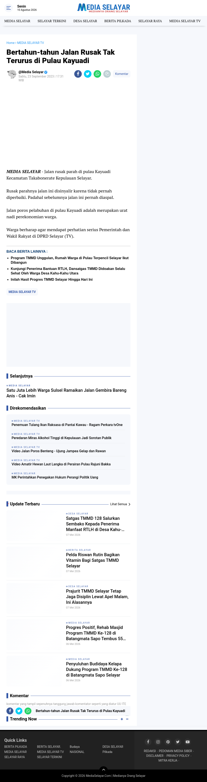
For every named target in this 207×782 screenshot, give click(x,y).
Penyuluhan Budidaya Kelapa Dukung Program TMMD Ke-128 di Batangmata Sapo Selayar (96, 669)
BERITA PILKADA (117, 21)
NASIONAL (77, 752)
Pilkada (107, 752)
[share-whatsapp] (97, 74)
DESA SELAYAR (85, 21)
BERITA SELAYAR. (49, 746)
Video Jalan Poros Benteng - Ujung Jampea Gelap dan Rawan (59, 451)
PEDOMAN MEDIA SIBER (175, 751)
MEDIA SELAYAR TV (185, 21)
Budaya (75, 746)
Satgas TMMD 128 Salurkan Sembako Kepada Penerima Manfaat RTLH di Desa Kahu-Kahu (93, 524)
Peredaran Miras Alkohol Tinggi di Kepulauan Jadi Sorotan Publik (61, 438)
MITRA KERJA (168, 760)
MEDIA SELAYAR (17, 21)
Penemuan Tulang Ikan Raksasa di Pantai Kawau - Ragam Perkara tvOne (67, 425)
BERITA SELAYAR (79, 550)
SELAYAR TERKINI (52, 21)
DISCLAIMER (155, 755)
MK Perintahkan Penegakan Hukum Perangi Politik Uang (55, 477)
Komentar (121, 74)
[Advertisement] (68, 335)
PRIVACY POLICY (178, 755)
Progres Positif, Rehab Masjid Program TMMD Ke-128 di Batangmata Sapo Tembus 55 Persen (94, 633)
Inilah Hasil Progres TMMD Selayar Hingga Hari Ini (52, 279)
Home (10, 43)
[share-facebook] (78, 74)
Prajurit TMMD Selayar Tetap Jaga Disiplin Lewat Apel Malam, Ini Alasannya (97, 596)
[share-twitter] (87, 74)
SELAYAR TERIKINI (49, 757)
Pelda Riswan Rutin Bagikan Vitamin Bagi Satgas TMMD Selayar (93, 560)
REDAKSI (150, 751)
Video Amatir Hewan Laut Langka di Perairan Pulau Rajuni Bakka (61, 464)
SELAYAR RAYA (150, 21)
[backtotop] (103, 770)
